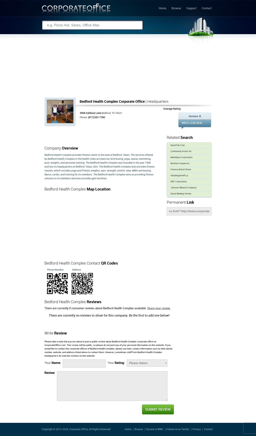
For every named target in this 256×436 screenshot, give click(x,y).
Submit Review (158, 409)
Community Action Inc (181, 151)
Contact (207, 8)
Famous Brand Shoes (180, 169)
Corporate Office (76, 9)
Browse (176, 8)
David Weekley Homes (180, 194)
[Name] (84, 363)
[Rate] (147, 363)
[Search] (92, 25)
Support (191, 8)
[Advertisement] (128, 71)
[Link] (189, 211)
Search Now (163, 25)
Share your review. (158, 308)
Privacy (197, 429)
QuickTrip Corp (177, 145)
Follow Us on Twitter (177, 429)
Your (52, 363)
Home (162, 8)
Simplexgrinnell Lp (179, 175)
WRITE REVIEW (194, 124)
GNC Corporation (178, 182)
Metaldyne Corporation (181, 157)
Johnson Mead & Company (183, 188)
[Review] (112, 386)
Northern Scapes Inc (180, 163)
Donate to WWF (154, 429)
